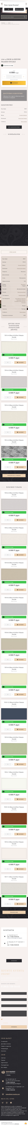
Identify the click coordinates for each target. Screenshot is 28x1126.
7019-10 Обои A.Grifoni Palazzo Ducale (14, 808)
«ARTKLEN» (16, 1124)
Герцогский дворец (22, 118)
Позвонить (14, 960)
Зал (16, 298)
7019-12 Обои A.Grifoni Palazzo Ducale (14, 703)
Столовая (16, 301)
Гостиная (23, 302)
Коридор (23, 298)
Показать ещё (14, 912)
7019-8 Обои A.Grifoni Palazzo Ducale (14, 563)
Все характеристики (14, 127)
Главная (3, 23)
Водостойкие (24, 121)
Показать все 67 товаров (14, 475)
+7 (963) (10, 1082)
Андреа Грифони (23, 115)
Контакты (3, 1051)
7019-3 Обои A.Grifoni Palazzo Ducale (14, 406)
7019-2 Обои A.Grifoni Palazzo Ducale (14, 843)
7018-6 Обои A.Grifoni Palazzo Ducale (14, 633)
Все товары (4, 1067)
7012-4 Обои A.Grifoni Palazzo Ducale (14, 441)
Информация (4, 1048)
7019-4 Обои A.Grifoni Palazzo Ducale (14, 668)
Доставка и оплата (6, 1044)
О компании (4, 1041)
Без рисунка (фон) (22, 292)
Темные (3, 1060)
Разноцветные (5, 1065)
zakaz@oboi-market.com (13, 1094)
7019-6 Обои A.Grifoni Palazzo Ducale (14, 598)
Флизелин (23, 284)
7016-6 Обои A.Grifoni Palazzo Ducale (14, 371)
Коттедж (23, 301)
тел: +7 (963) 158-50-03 (13, 936)
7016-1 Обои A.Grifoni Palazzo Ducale (14, 773)
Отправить (14, 1027)
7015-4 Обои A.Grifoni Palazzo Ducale (14, 336)
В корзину (14, 83)
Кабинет (19, 298)
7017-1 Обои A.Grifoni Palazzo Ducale (14, 878)
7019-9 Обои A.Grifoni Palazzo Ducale (14, 738)
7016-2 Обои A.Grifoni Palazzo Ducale (14, 528)
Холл (20, 301)
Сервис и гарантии (6, 1046)
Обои (9, 23)
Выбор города (19, 9)
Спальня (23, 300)
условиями (5, 1023)
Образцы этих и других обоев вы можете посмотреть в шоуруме (13, 96)
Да (8, 9)
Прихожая (19, 300)
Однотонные (4, 1062)
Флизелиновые (22, 295)
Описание (12, 252)
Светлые (3, 1058)
